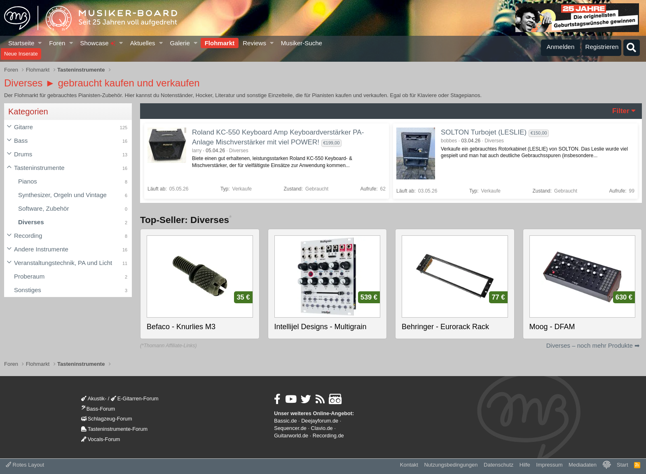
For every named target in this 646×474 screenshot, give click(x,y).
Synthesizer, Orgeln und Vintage (62, 194)
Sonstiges (27, 289)
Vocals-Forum (100, 439)
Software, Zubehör (43, 208)
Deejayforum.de (319, 421)
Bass (21, 140)
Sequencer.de (290, 428)
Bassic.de (285, 421)
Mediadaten (583, 465)
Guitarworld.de (291, 435)
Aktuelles (142, 43)
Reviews (254, 43)
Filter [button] (621, 111)
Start (622, 465)
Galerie (180, 43)
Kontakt (409, 465)
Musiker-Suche (301, 43)
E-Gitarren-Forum (135, 398)
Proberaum (29, 276)
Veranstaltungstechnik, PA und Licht (63, 262)
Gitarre (23, 126)
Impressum (549, 465)
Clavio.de (322, 428)
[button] (40, 43)
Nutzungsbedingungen (450, 465)
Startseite (21, 43)
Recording (28, 235)
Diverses (31, 221)
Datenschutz (498, 465)
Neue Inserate (21, 54)
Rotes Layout (25, 465)
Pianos (27, 181)
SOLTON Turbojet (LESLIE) (484, 132)
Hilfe (525, 465)
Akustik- (93, 398)
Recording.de (328, 435)
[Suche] (631, 48)
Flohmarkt (220, 43)
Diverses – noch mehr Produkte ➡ (593, 345)
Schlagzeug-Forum (106, 419)
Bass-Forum (98, 409)
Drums (23, 154)
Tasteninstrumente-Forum (114, 429)
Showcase (97, 43)
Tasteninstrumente (39, 167)
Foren (57, 43)
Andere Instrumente (41, 249)
